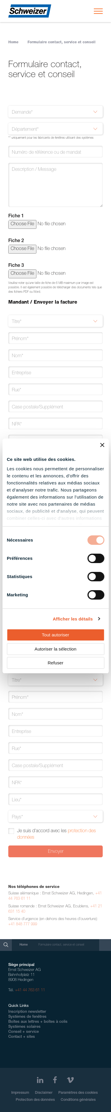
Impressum (20, 1093)
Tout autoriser (55, 634)
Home (13, 42)
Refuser (55, 662)
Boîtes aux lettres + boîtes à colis (37, 1022)
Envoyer (55, 852)
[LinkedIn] (40, 1080)
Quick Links (18, 1006)
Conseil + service (23, 1032)
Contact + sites (21, 1037)
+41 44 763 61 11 (30, 990)
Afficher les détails (73, 618)
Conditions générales (78, 1100)
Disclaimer (43, 1093)
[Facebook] (55, 1080)
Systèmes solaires (24, 1027)
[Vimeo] (70, 1080)
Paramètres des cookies (78, 1093)
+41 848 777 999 (22, 926)
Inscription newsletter (27, 1012)
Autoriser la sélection (55, 648)
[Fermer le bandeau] (102, 445)
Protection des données (35, 1100)
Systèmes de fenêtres (27, 1017)
